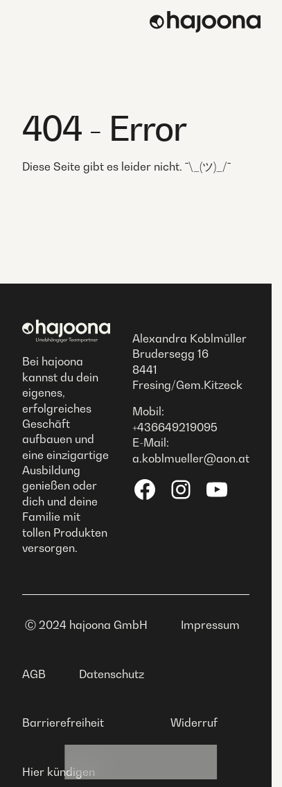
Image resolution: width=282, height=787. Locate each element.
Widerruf (194, 722)
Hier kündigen (58, 772)
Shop (180, 762)
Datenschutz (111, 674)
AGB (34, 674)
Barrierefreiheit (63, 722)
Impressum (210, 625)
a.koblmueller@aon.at (190, 458)
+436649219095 (175, 427)
